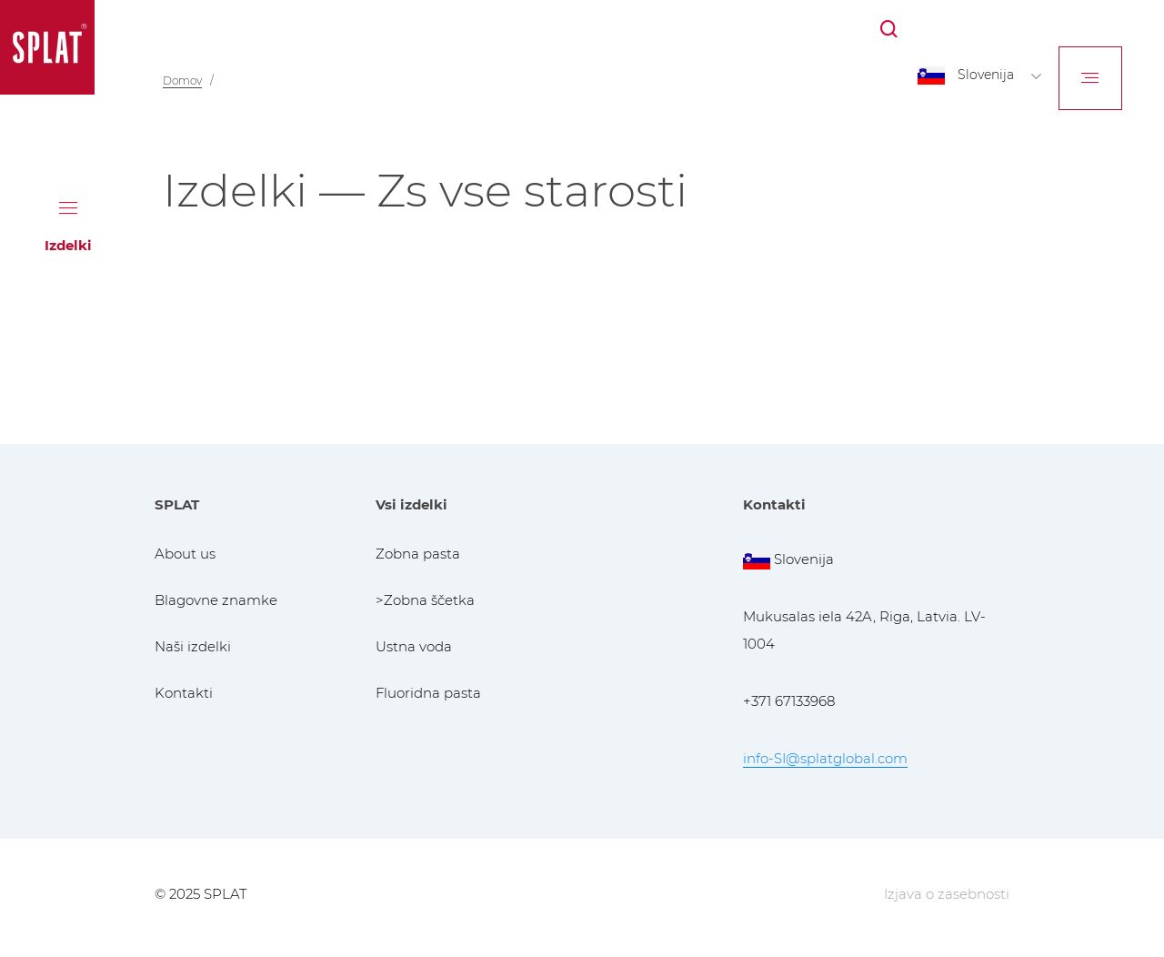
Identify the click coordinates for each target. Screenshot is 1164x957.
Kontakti (184, 692)
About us (185, 553)
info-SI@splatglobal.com (825, 758)
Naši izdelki (193, 646)
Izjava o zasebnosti (946, 893)
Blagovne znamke (216, 600)
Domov (182, 80)
